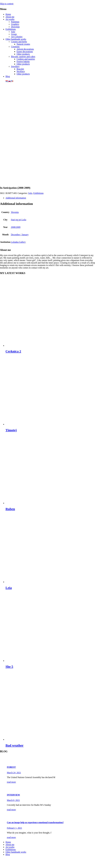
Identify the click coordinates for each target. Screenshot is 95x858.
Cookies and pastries (26, 59)
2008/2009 (15, 227)
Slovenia (15, 212)
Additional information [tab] (16, 198)
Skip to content (6, 3)
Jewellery (15, 66)
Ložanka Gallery (18, 242)
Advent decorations (25, 49)
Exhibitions (11, 29)
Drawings (15, 27)
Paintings (15, 22)
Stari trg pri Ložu (18, 220)
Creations (15, 46)
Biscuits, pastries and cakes (23, 56)
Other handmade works (16, 39)
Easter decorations (25, 51)
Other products (23, 54)
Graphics (15, 24)
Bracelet (20, 69)
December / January (20, 234)
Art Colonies (16, 36)
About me (10, 17)
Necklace (21, 71)
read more (11, 782)
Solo (13, 32)
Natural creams (23, 44)
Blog (8, 76)
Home (8, 14)
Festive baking (23, 61)
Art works (10, 19)
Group (14, 34)
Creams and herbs (19, 41)
